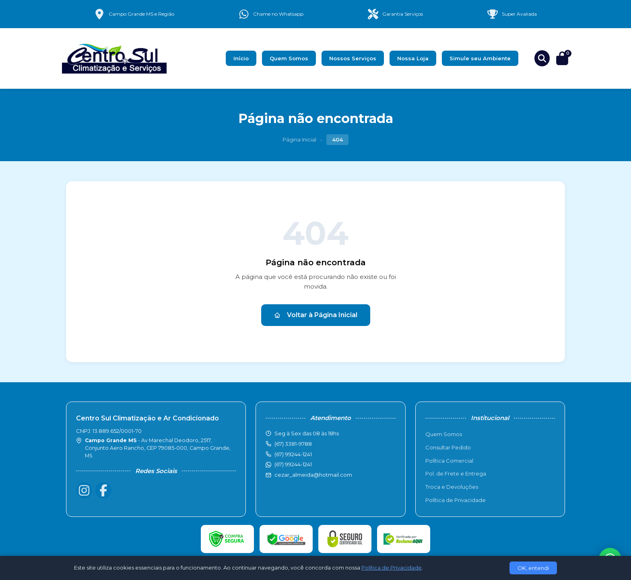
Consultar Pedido (448, 447)
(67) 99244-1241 (293, 464)
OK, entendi (533, 568)
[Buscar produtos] (542, 58)
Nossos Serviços (352, 58)
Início (241, 58)
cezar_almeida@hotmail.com (313, 474)
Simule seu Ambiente (480, 58)
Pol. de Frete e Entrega (455, 473)
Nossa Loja (413, 58)
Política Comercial (449, 460)
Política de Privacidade (455, 500)
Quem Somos (289, 58)
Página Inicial (299, 139)
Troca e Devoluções (451, 487)
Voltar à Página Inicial (315, 315)
